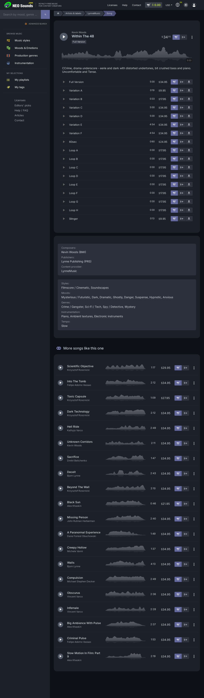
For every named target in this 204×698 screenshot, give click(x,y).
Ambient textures (81, 316)
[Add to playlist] (181, 82)
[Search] (45, 14)
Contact (19, 120)
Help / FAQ (21, 110)
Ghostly (118, 297)
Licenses (20, 100)
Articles (19, 115)
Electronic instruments (108, 316)
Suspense (141, 297)
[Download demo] (189, 82)
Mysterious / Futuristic (75, 297)
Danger (128, 297)
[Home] (57, 13)
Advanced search (38, 24)
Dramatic (105, 297)
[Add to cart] (174, 82)
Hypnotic (155, 297)
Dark (95, 297)
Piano (65, 316)
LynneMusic (69, 271)
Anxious (168, 297)
